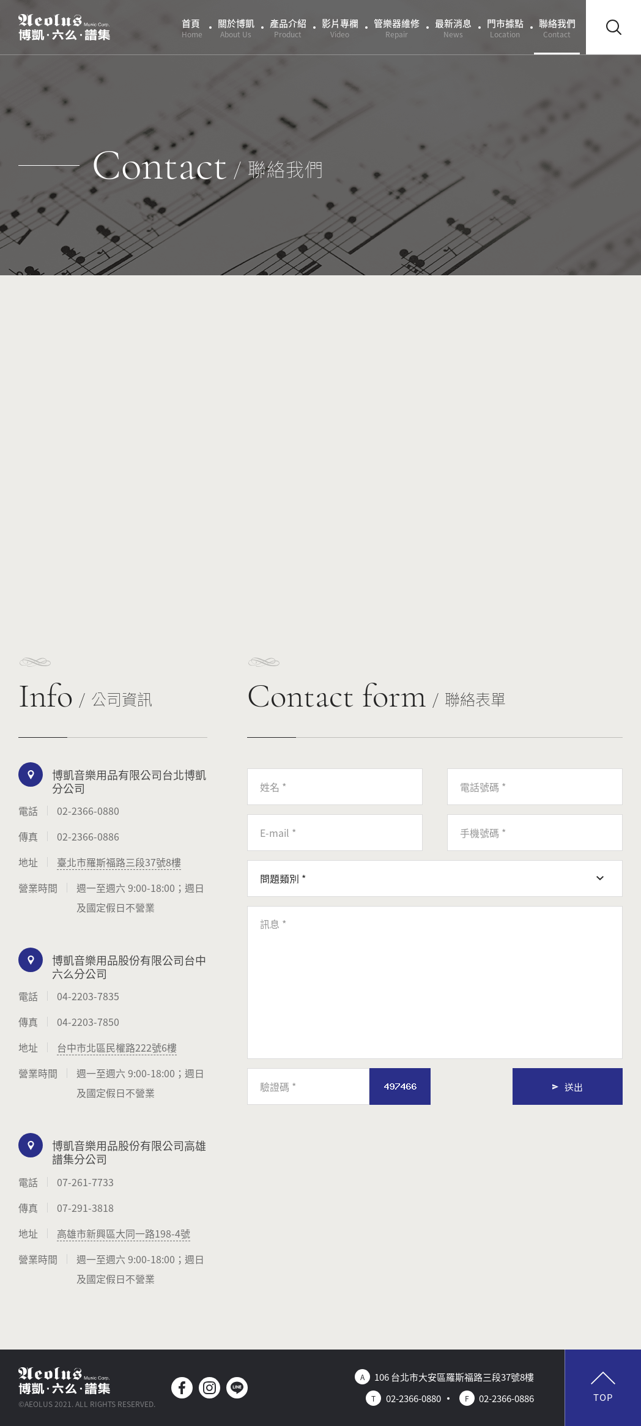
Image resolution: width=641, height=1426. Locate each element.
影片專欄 (340, 28)
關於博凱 (236, 28)
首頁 (192, 28)
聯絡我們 (557, 28)
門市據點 (505, 28)
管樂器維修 (397, 28)
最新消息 (453, 28)
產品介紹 (288, 28)
